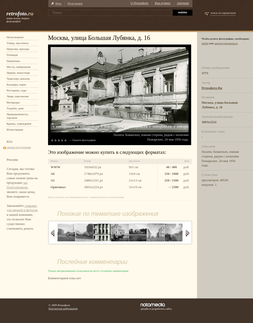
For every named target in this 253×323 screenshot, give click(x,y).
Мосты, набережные (19, 66)
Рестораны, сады (16, 90)
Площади (12, 54)
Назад (53, 233)
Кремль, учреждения (19, 123)
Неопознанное (15, 37)
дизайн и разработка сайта (156, 306)
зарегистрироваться (225, 43)
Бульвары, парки (16, 84)
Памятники (13, 60)
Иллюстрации (15, 129)
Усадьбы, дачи (15, 108)
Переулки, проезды (18, 48)
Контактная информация (63, 308)
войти (205, 43)
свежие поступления (19, 147)
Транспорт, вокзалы (18, 78)
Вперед (187, 233)
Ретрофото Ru (212, 88)
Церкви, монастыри (18, 72)
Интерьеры (13, 102)
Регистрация (75, 3)
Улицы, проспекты (18, 43)
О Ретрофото (139, 3)
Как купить (162, 3)
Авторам (183, 3)
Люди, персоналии (18, 96)
